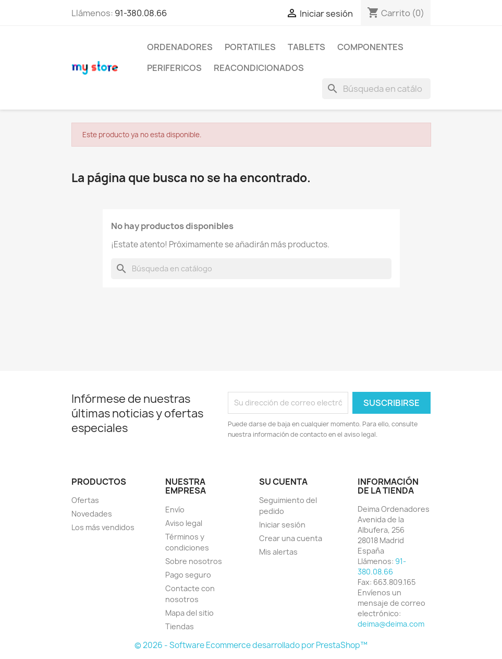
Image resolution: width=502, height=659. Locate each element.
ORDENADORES (180, 47)
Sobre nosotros (193, 561)
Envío (175, 509)
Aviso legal (183, 523)
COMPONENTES (370, 47)
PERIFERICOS (174, 68)
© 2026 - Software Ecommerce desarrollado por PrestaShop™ (251, 645)
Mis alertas (278, 552)
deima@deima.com (391, 624)
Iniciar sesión (282, 525)
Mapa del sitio (189, 613)
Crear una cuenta (290, 538)
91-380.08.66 (141, 13)
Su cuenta (283, 481)
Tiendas (179, 626)
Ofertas (85, 500)
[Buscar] (376, 88)
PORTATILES (250, 47)
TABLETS (306, 47)
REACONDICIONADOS (259, 68)
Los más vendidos (102, 527)
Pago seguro (188, 575)
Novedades (91, 514)
